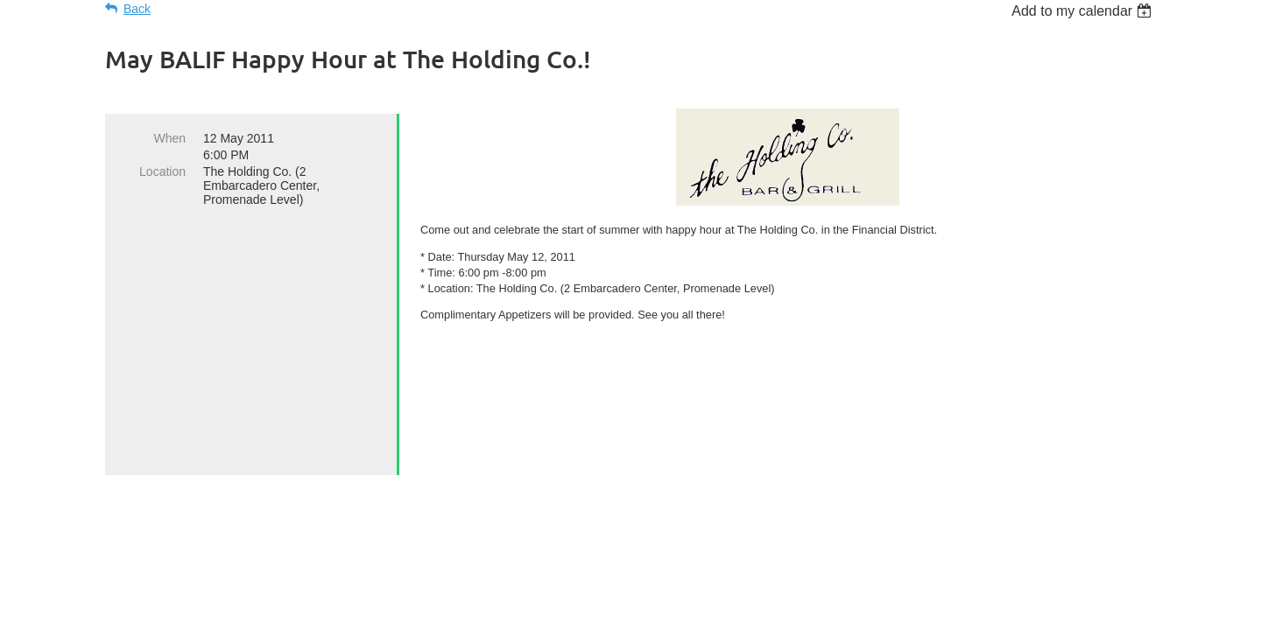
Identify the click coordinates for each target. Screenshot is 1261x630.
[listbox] (1083, 11)
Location (162, 171)
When (169, 138)
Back (137, 9)
